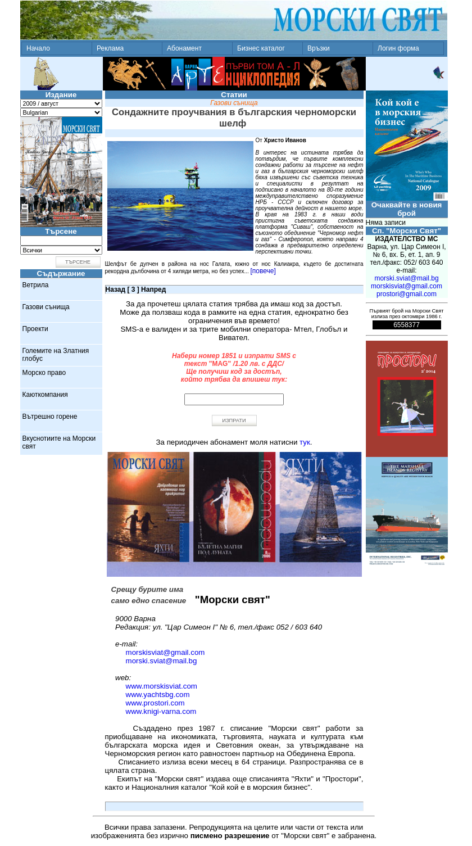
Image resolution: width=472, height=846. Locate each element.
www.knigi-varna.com (161, 711)
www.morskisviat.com (161, 686)
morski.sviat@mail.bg (161, 661)
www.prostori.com (155, 703)
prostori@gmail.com (406, 294)
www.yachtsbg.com (158, 694)
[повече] (263, 271)
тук (304, 442)
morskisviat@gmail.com (165, 652)
